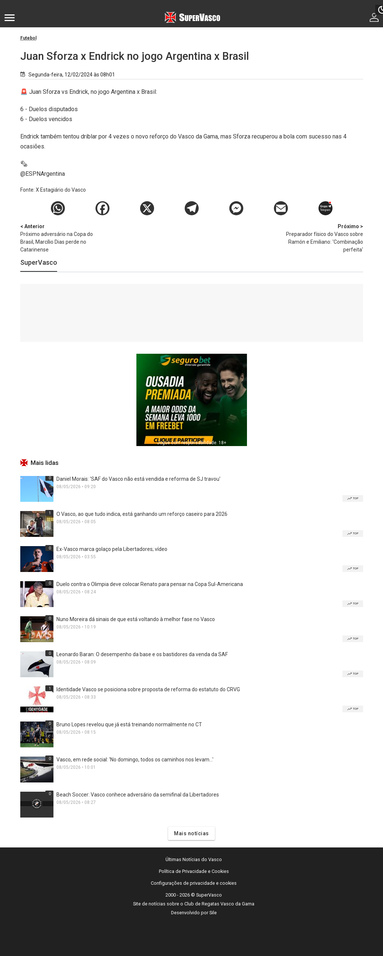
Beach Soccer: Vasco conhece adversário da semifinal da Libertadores (137, 795)
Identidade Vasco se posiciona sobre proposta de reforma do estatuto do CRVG (148, 689)
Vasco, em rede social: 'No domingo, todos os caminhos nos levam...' (134, 760)
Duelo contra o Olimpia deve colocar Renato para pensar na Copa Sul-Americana (149, 584)
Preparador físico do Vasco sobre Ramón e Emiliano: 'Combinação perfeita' (324, 238)
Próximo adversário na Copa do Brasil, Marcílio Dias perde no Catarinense (59, 238)
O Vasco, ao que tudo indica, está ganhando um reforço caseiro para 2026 (141, 514)
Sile (213, 912)
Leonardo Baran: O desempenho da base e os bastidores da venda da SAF (142, 654)
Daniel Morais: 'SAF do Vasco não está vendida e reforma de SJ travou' (138, 479)
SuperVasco (38, 262)
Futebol (28, 38)
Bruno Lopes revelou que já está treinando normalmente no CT (129, 724)
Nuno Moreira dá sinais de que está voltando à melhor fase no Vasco (135, 619)
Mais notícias (191, 833)
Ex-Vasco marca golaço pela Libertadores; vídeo (111, 549)
